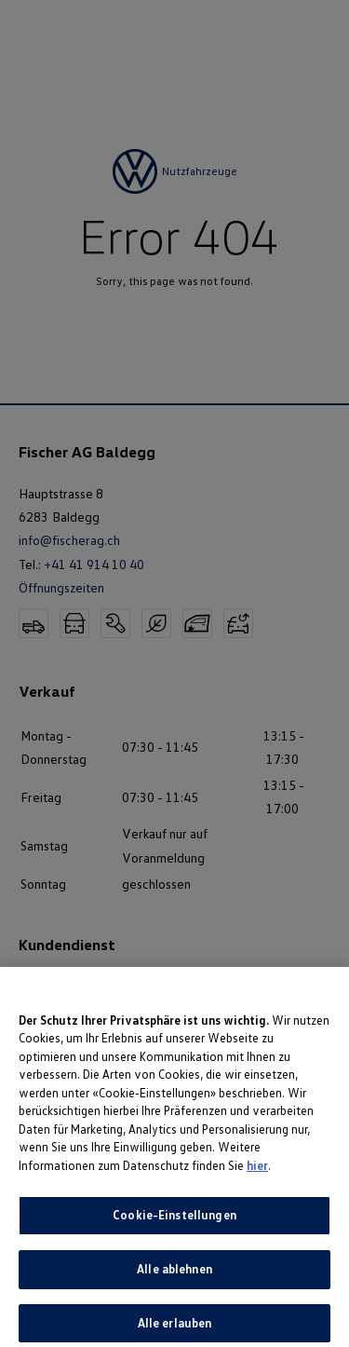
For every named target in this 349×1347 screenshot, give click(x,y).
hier (257, 1179)
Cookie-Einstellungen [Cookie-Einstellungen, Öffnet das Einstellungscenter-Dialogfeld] (174, 1228)
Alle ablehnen (174, 1282)
